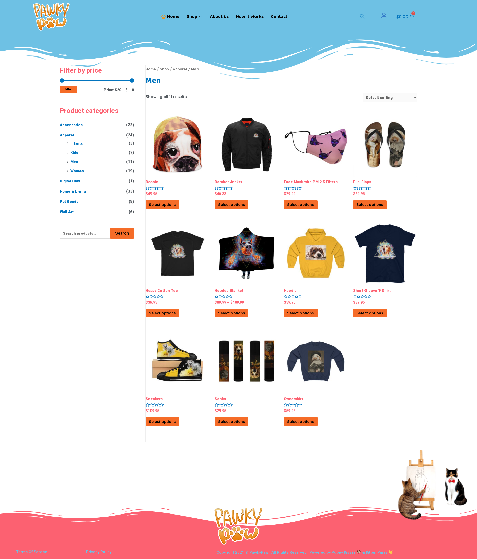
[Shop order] (387, 98)
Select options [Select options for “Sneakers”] (170, 429)
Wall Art (67, 211)
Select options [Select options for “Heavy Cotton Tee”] (170, 318)
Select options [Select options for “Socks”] (239, 429)
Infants (77, 143)
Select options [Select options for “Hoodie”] (308, 318)
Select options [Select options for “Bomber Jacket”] (239, 207)
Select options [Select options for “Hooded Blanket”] (239, 318)
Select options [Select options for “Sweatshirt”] (308, 429)
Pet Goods (70, 201)
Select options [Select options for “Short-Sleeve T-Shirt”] (377, 318)
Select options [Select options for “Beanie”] (170, 207)
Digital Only (71, 181)
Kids (74, 152)
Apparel (67, 135)
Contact (279, 17)
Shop (195, 17)
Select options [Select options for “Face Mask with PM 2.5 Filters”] (308, 207)
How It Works (250, 17)
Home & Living (74, 191)
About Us (219, 17)
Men (74, 161)
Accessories (72, 124)
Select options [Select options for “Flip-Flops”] (377, 207)
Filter (68, 89)
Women (77, 170)
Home (170, 17)
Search (122, 233)
